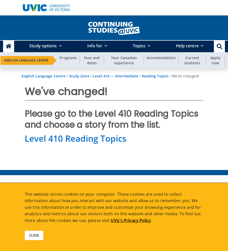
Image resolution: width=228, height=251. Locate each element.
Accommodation (161, 57)
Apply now (215, 60)
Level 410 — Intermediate (115, 76)
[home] (114, 27)
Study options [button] (43, 46)
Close (34, 235)
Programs (68, 57)
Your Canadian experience (124, 60)
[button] (219, 46)
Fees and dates (92, 60)
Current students (192, 60)
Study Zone (79, 76)
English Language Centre (26, 60)
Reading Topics (155, 76)
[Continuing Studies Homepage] (8, 46)
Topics (139, 46)
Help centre (187, 46)
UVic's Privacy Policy (131, 220)
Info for (94, 46)
